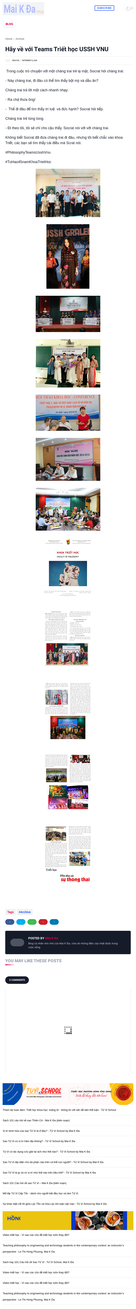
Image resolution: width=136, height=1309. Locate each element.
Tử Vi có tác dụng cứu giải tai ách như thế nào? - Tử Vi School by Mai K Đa (46, 1151)
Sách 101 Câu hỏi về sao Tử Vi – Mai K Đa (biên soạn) (34, 1183)
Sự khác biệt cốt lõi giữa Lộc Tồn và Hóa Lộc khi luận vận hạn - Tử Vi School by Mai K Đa (55, 1203)
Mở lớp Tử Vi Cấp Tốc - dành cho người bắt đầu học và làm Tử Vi (40, 1193)
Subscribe (104, 8)
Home (8, 38)
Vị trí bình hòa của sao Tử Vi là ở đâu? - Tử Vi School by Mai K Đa (41, 1130)
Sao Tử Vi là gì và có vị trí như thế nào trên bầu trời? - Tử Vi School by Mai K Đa (49, 1172)
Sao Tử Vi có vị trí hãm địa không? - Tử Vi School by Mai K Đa (39, 1141)
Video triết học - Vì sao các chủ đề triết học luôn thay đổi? (36, 1234)
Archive (20, 38)
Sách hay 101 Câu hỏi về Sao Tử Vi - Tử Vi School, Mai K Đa (38, 1262)
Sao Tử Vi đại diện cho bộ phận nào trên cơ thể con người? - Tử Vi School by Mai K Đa (53, 1162)
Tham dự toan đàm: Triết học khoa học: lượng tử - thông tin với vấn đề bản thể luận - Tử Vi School (59, 1109)
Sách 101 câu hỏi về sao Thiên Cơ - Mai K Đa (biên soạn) (36, 1120)
